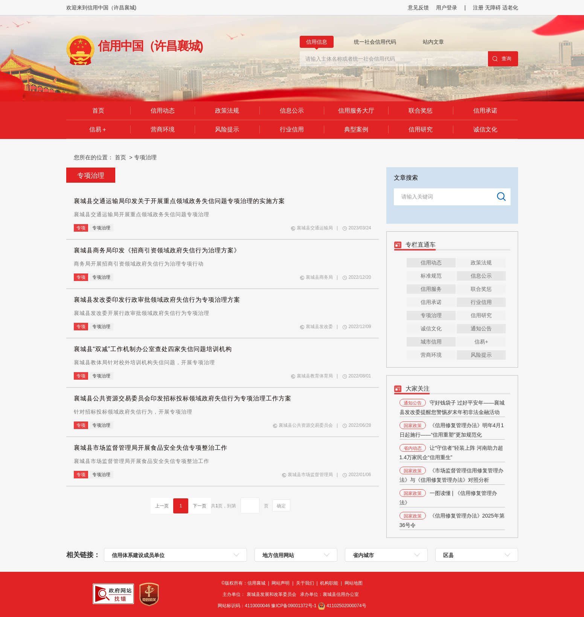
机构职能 (329, 583)
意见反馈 (418, 8)
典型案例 (356, 129)
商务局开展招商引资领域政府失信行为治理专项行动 (139, 264)
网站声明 (281, 583)
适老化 (510, 8)
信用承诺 (485, 110)
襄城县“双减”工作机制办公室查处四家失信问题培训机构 (153, 349)
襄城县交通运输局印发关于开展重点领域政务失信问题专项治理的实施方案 (179, 201)
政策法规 (227, 110)
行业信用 (292, 129)
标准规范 (431, 276)
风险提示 (227, 129)
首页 (98, 110)
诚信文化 (485, 129)
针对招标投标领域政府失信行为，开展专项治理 (133, 412)
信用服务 (431, 289)
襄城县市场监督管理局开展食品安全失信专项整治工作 (150, 447)
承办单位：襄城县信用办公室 (330, 594)
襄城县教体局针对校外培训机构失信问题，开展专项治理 (144, 362)
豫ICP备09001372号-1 (294, 605)
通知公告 (481, 328)
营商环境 (163, 129)
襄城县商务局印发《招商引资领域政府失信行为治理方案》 (157, 250)
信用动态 (163, 110)
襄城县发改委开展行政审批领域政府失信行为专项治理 (141, 313)
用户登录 (446, 8)
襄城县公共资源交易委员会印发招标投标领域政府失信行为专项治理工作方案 (182, 398)
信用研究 (421, 129)
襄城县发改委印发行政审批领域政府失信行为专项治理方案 (157, 299)
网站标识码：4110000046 (267, 605)
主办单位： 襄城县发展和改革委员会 (261, 594)
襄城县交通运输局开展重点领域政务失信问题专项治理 (141, 214)
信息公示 (292, 110)
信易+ (481, 342)
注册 (479, 8)
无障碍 (493, 8)
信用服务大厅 (356, 110)
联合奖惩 (421, 110)
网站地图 (354, 583)
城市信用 (431, 342)
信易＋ (98, 129)
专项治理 (145, 157)
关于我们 (305, 583)
